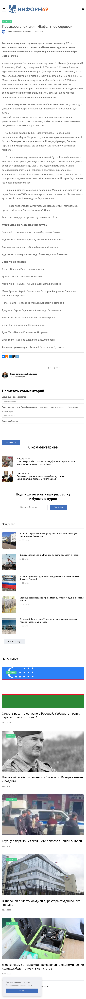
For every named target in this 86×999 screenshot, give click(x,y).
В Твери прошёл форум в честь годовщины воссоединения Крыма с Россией (49, 599)
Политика (11, 694)
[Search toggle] (82, 9)
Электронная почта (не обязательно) (19, 407)
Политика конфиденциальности (19, 985)
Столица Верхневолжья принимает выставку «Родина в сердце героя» (52, 620)
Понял (22, 991)
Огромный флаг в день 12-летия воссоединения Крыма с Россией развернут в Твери (48, 642)
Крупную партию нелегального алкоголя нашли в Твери (42, 863)
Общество (8, 535)
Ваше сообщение (10, 421)
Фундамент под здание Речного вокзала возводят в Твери (49, 576)
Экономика (12, 945)
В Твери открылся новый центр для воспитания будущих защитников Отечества (48, 556)
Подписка (58, 518)
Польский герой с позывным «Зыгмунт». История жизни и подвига (42, 801)
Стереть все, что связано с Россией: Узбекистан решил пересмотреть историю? (41, 737)
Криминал (11, 821)
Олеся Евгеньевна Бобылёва (19, 31)
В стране (10, 757)
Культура (7, 21)
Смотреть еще (14, 663)
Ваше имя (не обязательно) (15, 397)
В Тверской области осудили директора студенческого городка (41, 924)
